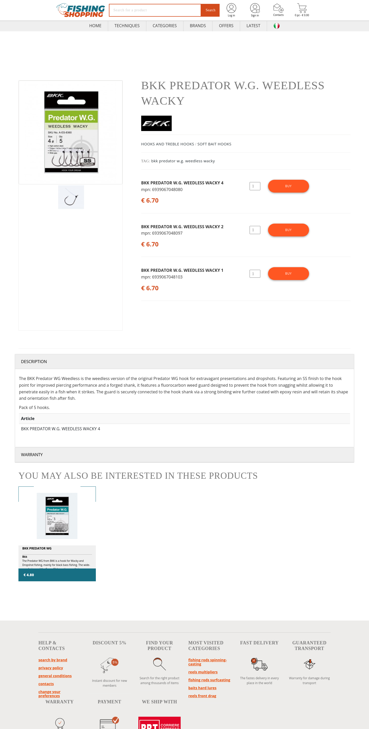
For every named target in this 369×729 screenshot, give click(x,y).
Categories (165, 25)
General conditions (55, 675)
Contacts (278, 9)
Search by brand (52, 659)
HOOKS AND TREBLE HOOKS (167, 143)
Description (34, 361)
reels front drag (202, 695)
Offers (226, 25)
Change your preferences (49, 693)
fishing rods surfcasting (209, 679)
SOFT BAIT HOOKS (214, 143)
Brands (198, 25)
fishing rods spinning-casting (207, 661)
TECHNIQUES (127, 25)
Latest (253, 25)
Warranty (32, 454)
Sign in (255, 10)
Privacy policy (50, 667)
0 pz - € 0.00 (302, 10)
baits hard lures (202, 687)
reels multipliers (203, 672)
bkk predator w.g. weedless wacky (183, 160)
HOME (95, 25)
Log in (231, 10)
